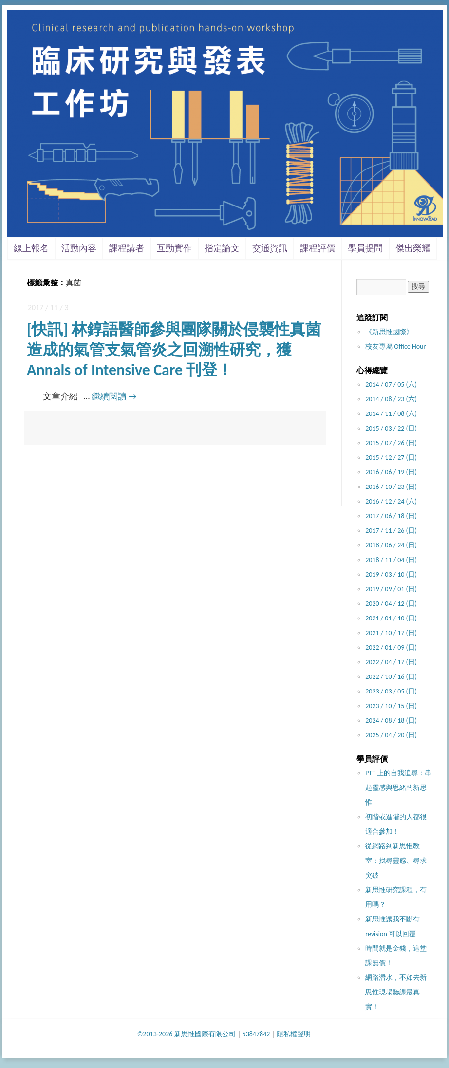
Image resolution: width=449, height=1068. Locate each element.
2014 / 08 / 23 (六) (391, 399)
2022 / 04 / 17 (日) (391, 662)
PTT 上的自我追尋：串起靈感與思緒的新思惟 (398, 787)
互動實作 (174, 248)
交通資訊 (269, 248)
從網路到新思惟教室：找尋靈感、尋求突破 (396, 861)
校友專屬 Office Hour (395, 346)
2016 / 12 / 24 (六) (391, 501)
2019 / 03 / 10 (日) (391, 574)
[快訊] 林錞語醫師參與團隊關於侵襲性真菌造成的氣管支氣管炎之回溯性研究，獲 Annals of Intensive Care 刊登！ (174, 349)
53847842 (256, 1034)
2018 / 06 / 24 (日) (391, 545)
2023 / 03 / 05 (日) (391, 691)
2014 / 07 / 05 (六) (391, 384)
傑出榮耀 (412, 248)
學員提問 (365, 248)
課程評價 (317, 248)
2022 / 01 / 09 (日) (391, 647)
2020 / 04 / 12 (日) (391, 604)
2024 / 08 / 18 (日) (391, 720)
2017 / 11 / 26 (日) (391, 530)
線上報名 (31, 248)
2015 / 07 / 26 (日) (391, 443)
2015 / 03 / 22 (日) (391, 428)
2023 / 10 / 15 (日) (391, 706)
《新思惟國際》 (389, 332)
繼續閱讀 (114, 396)
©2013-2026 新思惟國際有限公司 (186, 1034)
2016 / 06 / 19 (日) (391, 472)
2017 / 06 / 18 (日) (391, 516)
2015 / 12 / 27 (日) (391, 457)
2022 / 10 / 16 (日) (391, 677)
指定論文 (222, 248)
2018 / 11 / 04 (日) (391, 560)
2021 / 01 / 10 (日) (391, 618)
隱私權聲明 (294, 1034)
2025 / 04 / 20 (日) (391, 735)
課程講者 (126, 248)
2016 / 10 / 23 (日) (391, 487)
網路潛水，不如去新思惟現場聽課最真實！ (396, 992)
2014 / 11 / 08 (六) (391, 414)
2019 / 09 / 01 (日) (391, 589)
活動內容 (78, 248)
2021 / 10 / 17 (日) (391, 633)
